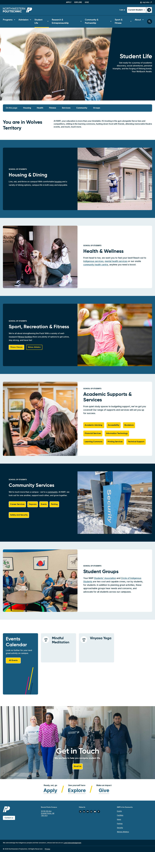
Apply (68, 2)
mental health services (116, 261)
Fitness (52, 108)
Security (120, 828)
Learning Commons (93, 442)
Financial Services (93, 433)
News (119, 819)
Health (40, 108)
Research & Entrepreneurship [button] (60, 21)
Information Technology (117, 433)
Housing (27, 108)
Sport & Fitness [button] (118, 21)
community (53, 492)
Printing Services (115, 442)
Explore (78, 2)
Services (66, 108)
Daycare (32, 504)
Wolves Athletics (123, 832)
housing (58, 181)
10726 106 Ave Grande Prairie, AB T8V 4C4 (47, 813)
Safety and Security (19, 515)
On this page (11, 108)
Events (44, 504)
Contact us (9, 818)
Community (81, 108)
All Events (13, 660)
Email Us (77, 766)
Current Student (135, 10)
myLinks (146, 2)
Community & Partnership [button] (91, 21)
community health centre (95, 264)
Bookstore (129, 425)
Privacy (47, 849)
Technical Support (136, 442)
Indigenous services (93, 261)
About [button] (138, 20)
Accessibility (113, 425)
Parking (54, 504)
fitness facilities (25, 337)
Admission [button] (23, 20)
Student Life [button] (39, 21)
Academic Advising (94, 425)
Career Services (17, 504)
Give (87, 2)
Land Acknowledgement (72, 843)
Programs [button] (7, 20)
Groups (96, 108)
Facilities (120, 815)
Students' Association (105, 578)
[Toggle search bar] (149, 21)
